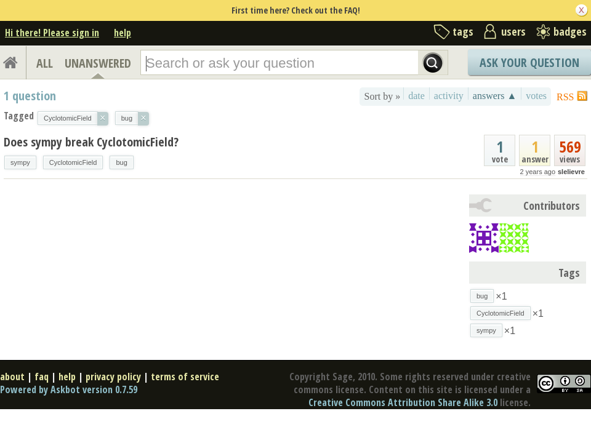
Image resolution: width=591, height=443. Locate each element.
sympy (20, 162)
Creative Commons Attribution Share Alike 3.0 (402, 402)
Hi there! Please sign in (52, 32)
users (513, 31)
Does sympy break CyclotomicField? (91, 142)
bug (121, 162)
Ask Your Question (529, 62)
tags (462, 31)
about (12, 376)
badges (570, 31)
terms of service (185, 376)
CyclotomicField (73, 162)
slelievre (571, 171)
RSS (565, 97)
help (122, 32)
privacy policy (113, 376)
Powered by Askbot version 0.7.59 (68, 389)
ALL (44, 63)
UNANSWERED (98, 63)
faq (41, 376)
